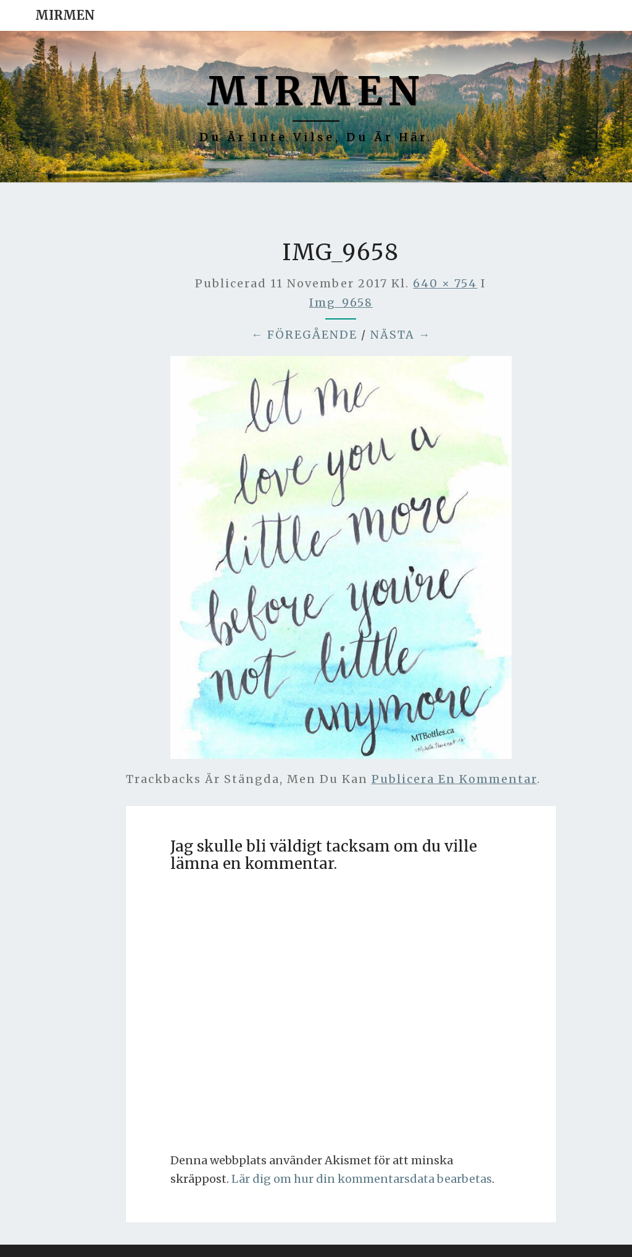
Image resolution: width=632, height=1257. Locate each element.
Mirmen (65, 15)
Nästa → (400, 335)
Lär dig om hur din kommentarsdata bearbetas (361, 1179)
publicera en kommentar (454, 779)
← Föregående (304, 335)
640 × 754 (445, 283)
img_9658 (341, 302)
